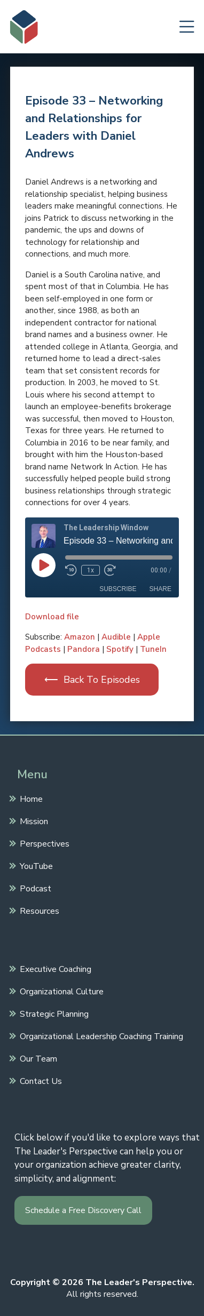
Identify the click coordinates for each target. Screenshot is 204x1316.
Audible (116, 637)
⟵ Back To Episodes (92, 679)
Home (30, 798)
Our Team (37, 1058)
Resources (38, 910)
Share (160, 589)
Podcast (34, 888)
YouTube (35, 865)
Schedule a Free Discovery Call (83, 1210)
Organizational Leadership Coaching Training (100, 1035)
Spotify (120, 649)
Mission (32, 820)
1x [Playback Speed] (90, 570)
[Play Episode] (43, 565)
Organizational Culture (60, 990)
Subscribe (117, 589)
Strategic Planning (53, 1013)
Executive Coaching (54, 968)
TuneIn (153, 649)
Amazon (79, 637)
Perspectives (43, 843)
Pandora (83, 649)
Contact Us (39, 1080)
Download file (52, 616)
